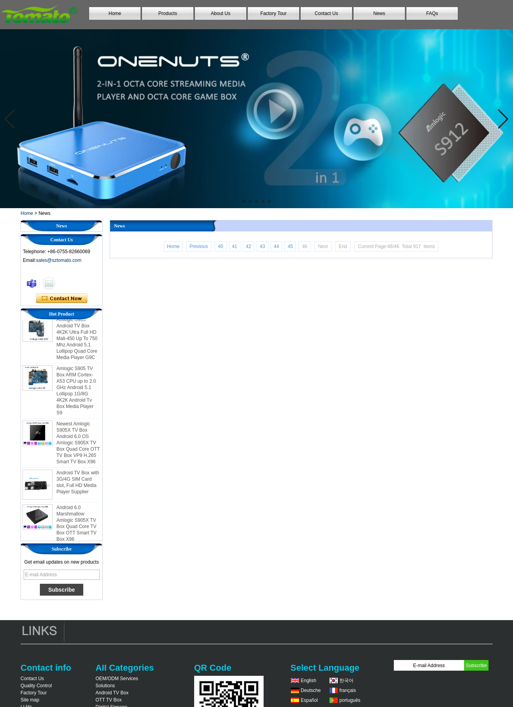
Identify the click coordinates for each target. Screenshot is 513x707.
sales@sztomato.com (58, 260)
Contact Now (61, 298)
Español (309, 700)
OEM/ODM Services (116, 678)
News (379, 13)
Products (167, 13)
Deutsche (311, 690)
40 (220, 246)
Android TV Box (112, 693)
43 (262, 246)
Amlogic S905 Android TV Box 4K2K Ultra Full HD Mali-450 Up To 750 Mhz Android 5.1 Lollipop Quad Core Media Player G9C (76, 340)
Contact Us (326, 13)
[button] (243, 201)
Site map (30, 700)
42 (248, 246)
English (308, 680)
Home (115, 13)
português (349, 700)
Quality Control (36, 685)
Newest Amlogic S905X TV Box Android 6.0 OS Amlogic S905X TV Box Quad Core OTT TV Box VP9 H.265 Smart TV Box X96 (78, 444)
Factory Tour (273, 13)
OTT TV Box (108, 700)
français (347, 690)
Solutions (105, 685)
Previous (198, 246)
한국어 (346, 680)
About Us (220, 13)
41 (234, 246)
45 (290, 246)
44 (276, 246)
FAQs (432, 13)
